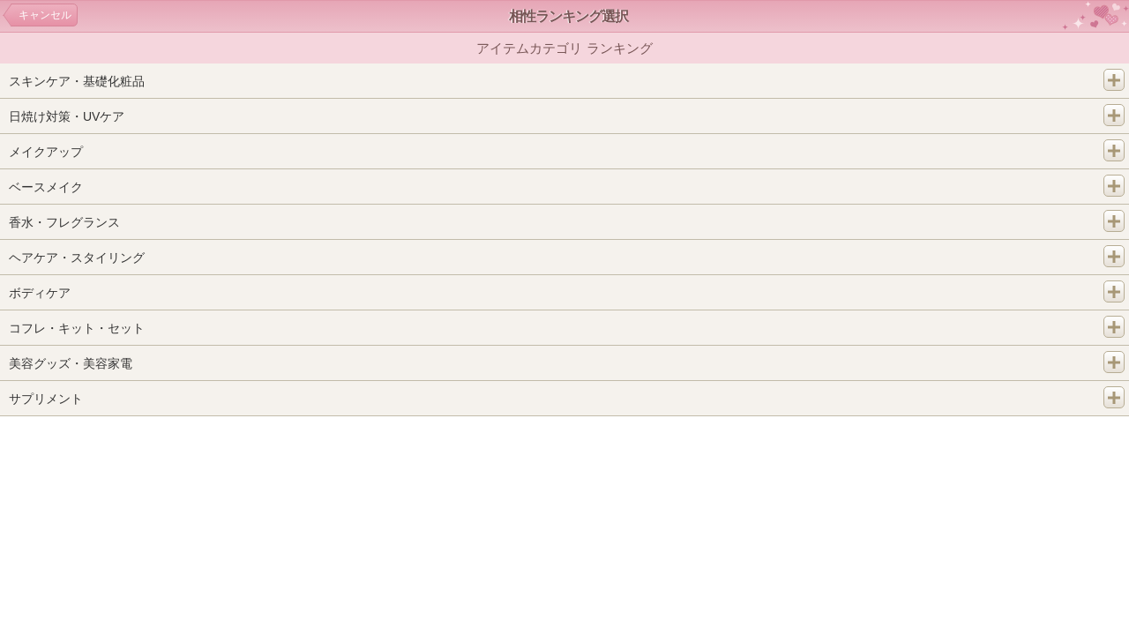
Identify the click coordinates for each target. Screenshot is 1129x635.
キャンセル (45, 15)
